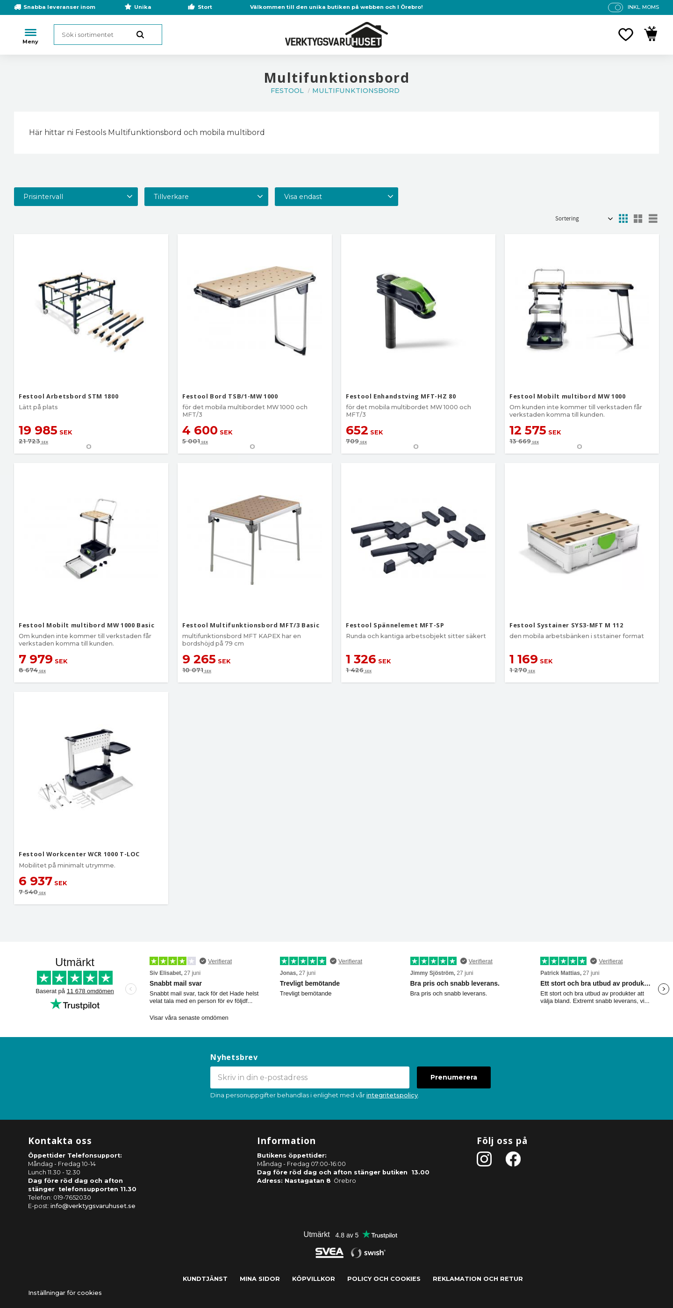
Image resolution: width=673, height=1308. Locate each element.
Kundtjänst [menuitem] (205, 1278)
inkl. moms (643, 7)
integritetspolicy (392, 1095)
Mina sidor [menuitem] (260, 1278)
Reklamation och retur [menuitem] (478, 1278)
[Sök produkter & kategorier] (108, 34)
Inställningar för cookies (65, 1292)
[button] (625, 34)
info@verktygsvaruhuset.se (93, 1205)
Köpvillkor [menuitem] (313, 1278)
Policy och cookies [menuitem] (384, 1278)
